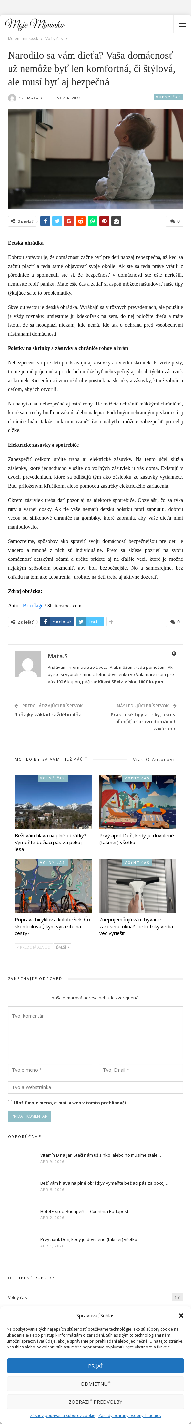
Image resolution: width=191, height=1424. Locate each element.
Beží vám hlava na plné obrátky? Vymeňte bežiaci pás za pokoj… (104, 1183)
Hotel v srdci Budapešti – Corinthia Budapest (84, 1211)
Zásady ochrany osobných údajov (129, 1415)
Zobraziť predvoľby (95, 1401)
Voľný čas (168, 97)
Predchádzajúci (34, 947)
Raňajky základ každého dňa (48, 714)
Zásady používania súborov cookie (62, 1415)
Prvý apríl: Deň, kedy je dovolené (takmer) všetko (88, 1239)
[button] (181, 1315)
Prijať (95, 1365)
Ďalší (62, 947)
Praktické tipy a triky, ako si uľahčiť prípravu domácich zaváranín (144, 721)
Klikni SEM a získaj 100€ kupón (130, 682)
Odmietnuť (95, 1383)
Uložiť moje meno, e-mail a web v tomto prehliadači (70, 1103)
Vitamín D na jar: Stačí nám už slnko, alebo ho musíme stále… (100, 1155)
